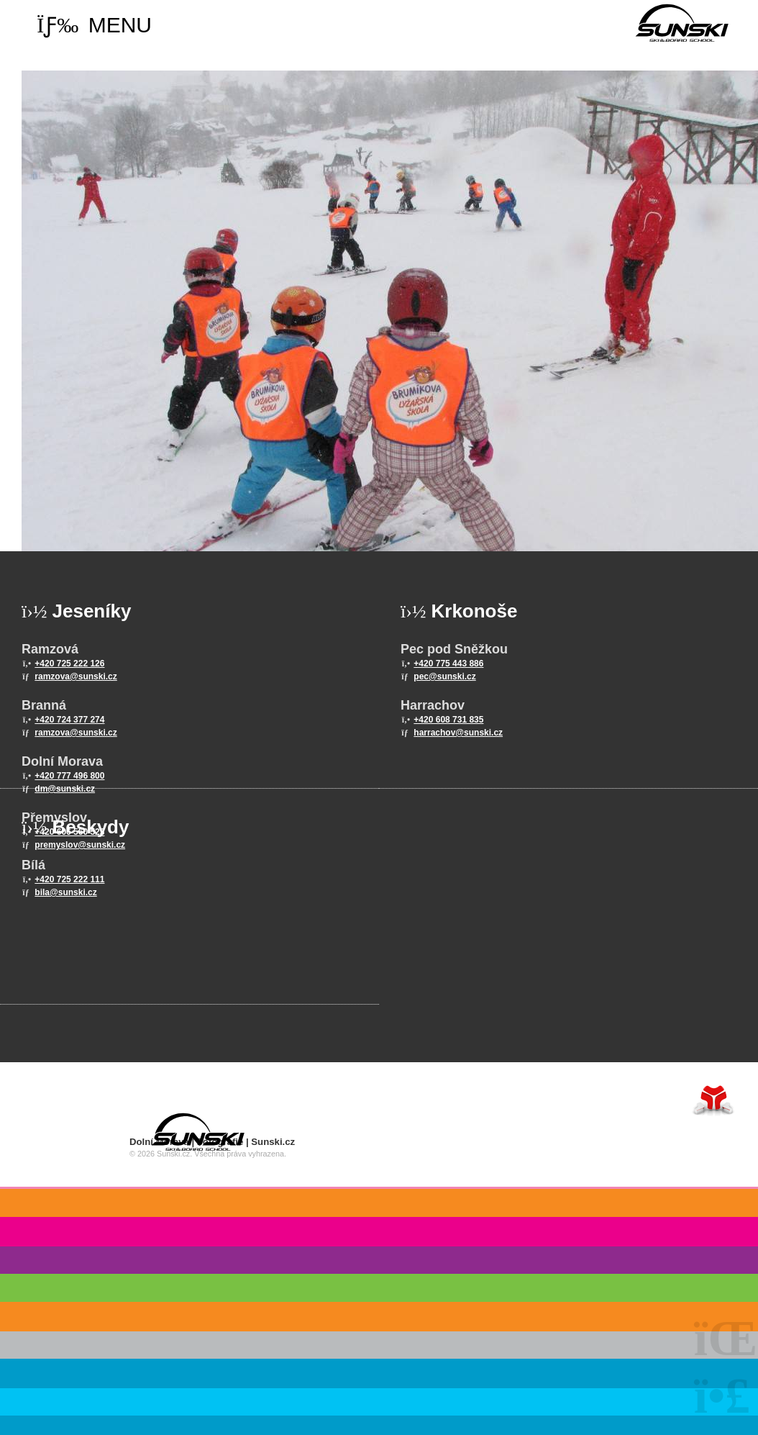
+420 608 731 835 (448, 720)
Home (682, 23)
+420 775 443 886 (448, 663)
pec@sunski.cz (444, 676)
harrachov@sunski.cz (458, 733)
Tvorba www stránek (713, 1100)
